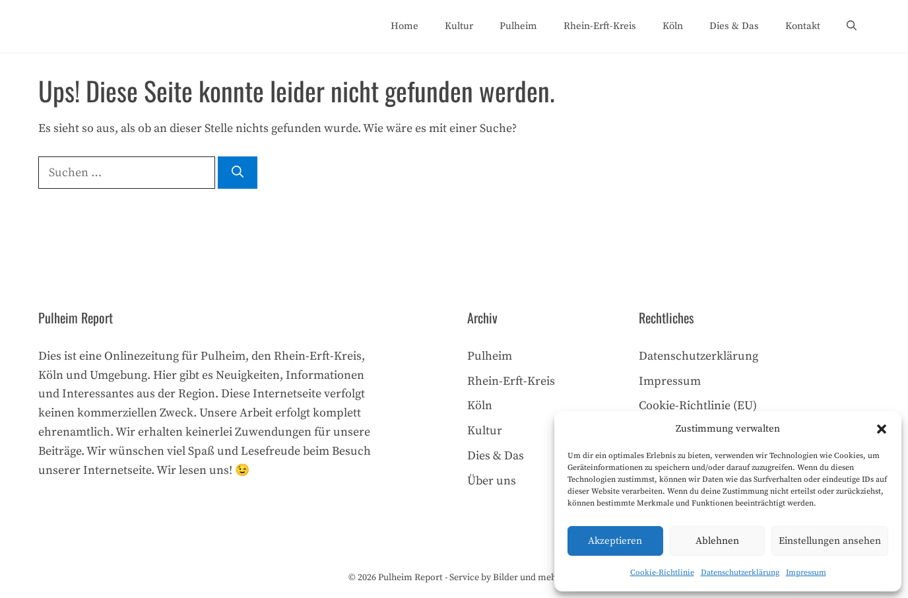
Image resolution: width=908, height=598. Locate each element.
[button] (881, 429)
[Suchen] (237, 172)
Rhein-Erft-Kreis (600, 26)
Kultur (459, 26)
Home (404, 26)
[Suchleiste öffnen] (851, 26)
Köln (673, 26)
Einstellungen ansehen (830, 541)
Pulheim (518, 26)
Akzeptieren (615, 541)
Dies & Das (734, 26)
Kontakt (802, 26)
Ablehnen (717, 541)
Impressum (806, 573)
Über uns (491, 480)
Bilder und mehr (526, 577)
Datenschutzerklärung (740, 573)
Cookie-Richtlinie (662, 573)
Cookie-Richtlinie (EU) (698, 405)
